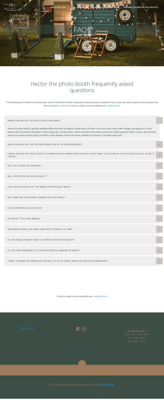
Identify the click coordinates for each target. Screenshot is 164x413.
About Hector (58, 7)
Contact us (27, 339)
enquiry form (113, 110)
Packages (98, 7)
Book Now (113, 7)
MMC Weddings (107, 399)
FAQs (73, 7)
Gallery (84, 7)
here (64, 110)
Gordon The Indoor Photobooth (141, 7)
